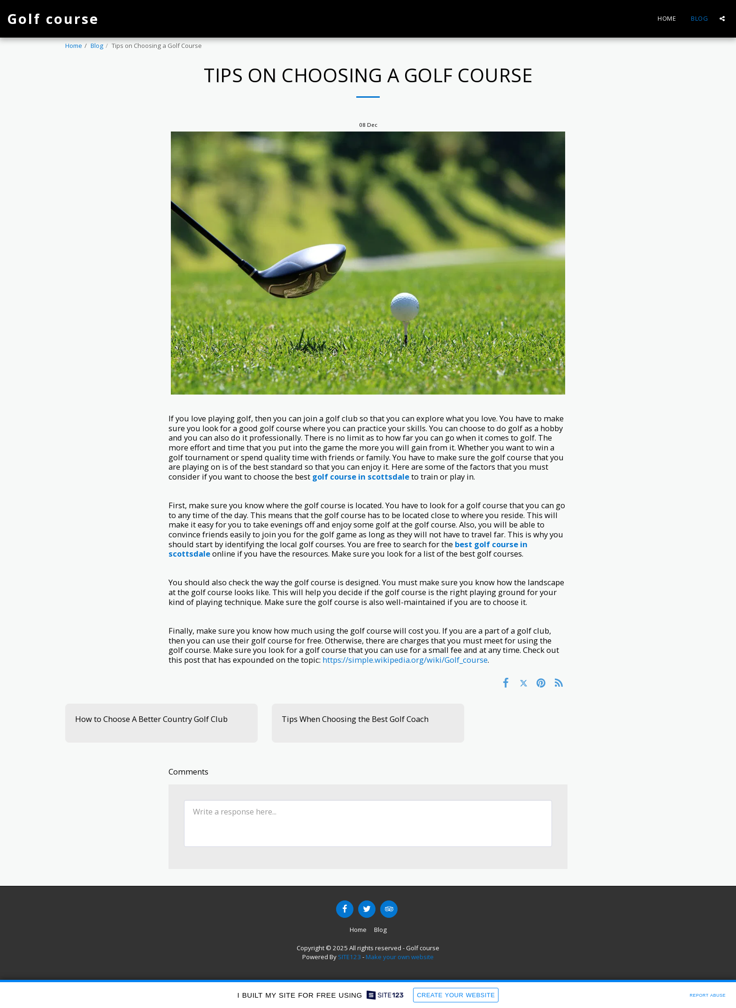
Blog (97, 45)
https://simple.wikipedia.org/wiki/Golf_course (405, 659)
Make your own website (400, 957)
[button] (722, 19)
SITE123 (349, 957)
